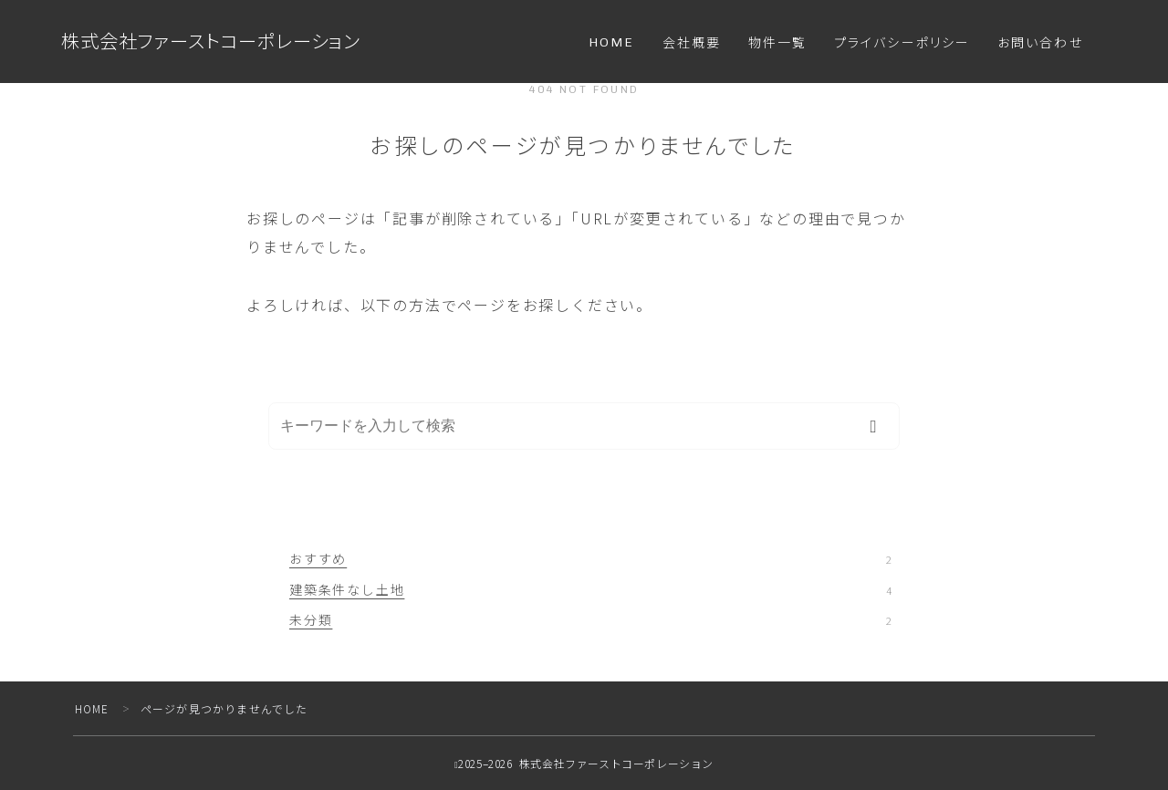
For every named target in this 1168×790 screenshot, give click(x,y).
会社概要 (691, 43)
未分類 (590, 619)
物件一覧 (777, 43)
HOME (611, 42)
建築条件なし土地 (590, 589)
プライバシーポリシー (902, 43)
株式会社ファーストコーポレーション (218, 41)
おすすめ (590, 558)
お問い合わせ (1040, 43)
